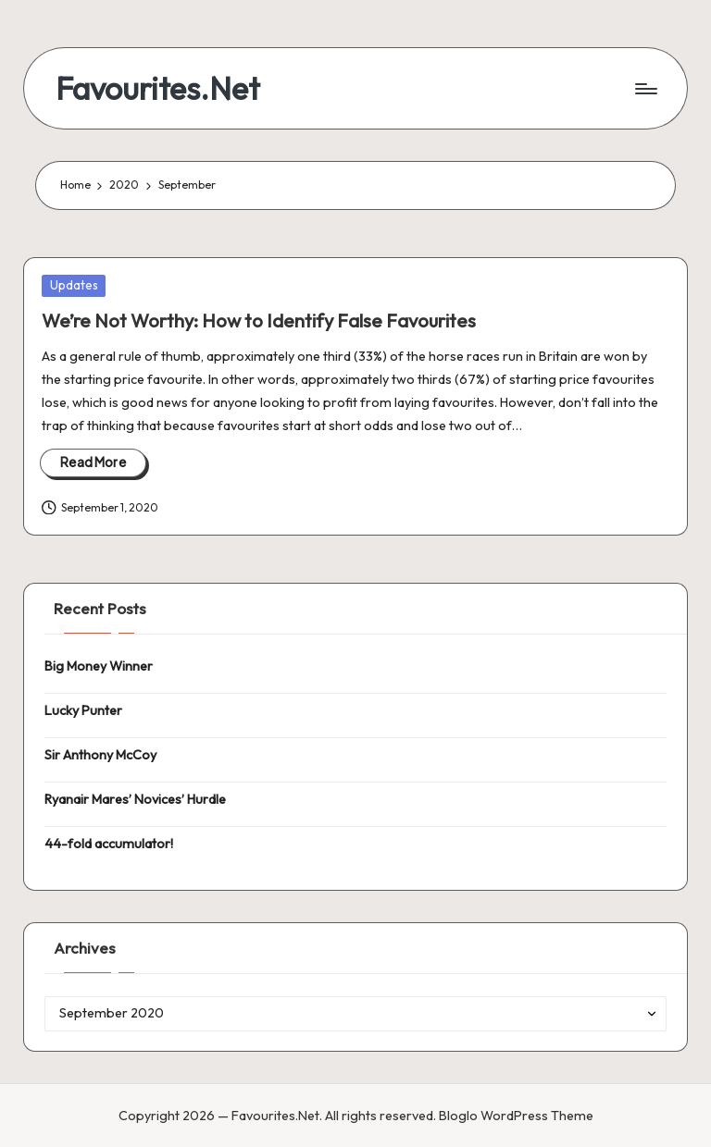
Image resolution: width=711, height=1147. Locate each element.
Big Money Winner (98, 666)
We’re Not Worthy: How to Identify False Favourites (259, 320)
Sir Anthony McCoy (100, 754)
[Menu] (645, 88)
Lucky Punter (83, 710)
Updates (74, 285)
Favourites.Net (158, 88)
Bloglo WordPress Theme (516, 1115)
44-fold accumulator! (108, 843)
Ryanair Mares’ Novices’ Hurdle (135, 799)
